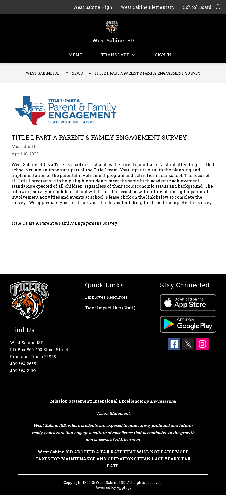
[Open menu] (72, 54)
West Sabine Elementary (148, 7)
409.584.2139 (23, 370)
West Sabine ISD (43, 73)
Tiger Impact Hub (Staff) (110, 307)
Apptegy (124, 487)
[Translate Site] (118, 54)
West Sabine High (92, 7)
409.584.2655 (23, 363)
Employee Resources (106, 297)
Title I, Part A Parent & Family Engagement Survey (147, 73)
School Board (197, 7)
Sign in (160, 54)
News (77, 73)
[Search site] (219, 7)
